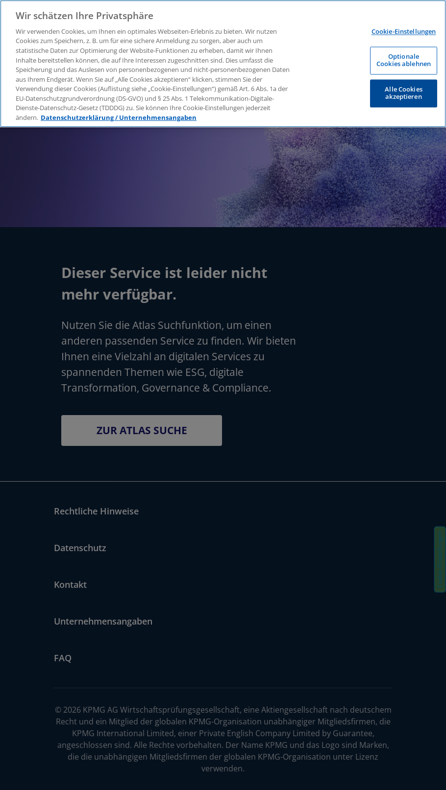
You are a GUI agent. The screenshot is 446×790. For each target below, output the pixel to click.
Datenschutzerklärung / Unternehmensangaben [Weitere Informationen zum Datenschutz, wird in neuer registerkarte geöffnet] (119, 117)
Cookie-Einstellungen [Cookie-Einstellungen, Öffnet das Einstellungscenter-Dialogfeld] (404, 31)
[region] (223, 63)
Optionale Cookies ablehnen (403, 60)
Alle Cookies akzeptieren (403, 93)
